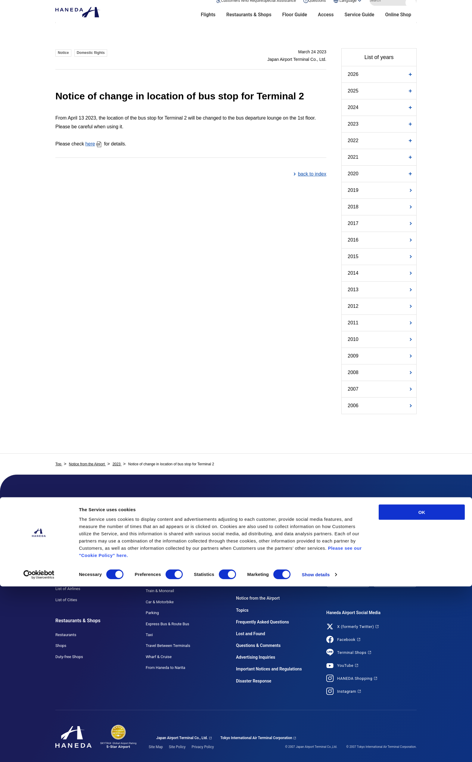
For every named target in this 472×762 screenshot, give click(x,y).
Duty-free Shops (69, 656)
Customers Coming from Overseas (266, 578)
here (90, 143)
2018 (353, 206)
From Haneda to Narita (165, 667)
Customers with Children (257, 545)
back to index (312, 173)
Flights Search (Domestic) (77, 523)
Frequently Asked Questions (262, 622)
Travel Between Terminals (168, 645)
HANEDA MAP (158, 556)
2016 (353, 239)
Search (411, 9)
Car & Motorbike (160, 602)
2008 (353, 372)
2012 (353, 306)
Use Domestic (67, 556)
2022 (353, 140)
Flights (208, 24)
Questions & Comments (258, 645)
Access (326, 24)
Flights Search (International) (80, 534)
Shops (60, 645)
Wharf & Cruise (159, 656)
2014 (353, 273)
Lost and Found (250, 633)
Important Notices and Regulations (269, 669)
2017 (353, 223)
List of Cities (66, 600)
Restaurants (65, 634)
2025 (353, 90)
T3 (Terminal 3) (159, 545)
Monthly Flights (68, 545)
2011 (353, 322)
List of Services (249, 523)
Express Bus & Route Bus (167, 624)
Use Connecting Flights (75, 578)
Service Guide (359, 24)
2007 (353, 389)
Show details (316, 750)
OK (421, 687)
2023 (353, 123)
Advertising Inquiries (255, 657)
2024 (353, 107)
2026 (353, 74)
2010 (353, 339)
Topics (242, 610)
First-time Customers (254, 567)
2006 (353, 405)
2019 (353, 190)
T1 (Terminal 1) (159, 523)
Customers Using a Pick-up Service (266, 556)
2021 (353, 157)
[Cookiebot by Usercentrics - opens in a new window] (39, 750)
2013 (353, 289)
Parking (152, 613)
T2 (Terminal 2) (159, 534)
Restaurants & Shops (249, 24)
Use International (70, 567)
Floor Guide (294, 24)
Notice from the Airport (258, 598)
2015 (353, 256)
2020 (353, 173)
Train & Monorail (160, 591)
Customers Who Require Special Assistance (274, 534)
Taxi (149, 634)
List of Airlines (67, 588)
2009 (353, 355)
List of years (378, 57)
